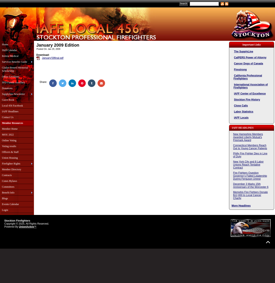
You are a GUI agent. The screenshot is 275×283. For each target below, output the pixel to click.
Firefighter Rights (11, 163)
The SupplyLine (243, 51)
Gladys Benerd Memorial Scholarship (15, 69)
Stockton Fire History (247, 99)
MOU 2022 (8, 134)
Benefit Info (8, 192)
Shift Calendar (9, 50)
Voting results (9, 146)
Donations (7, 88)
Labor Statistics (243, 111)
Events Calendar (10, 204)
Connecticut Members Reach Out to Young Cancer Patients (250, 147)
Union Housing (10, 157)
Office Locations (10, 76)
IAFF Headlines (10, 111)
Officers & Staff (10, 152)
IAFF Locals (241, 117)
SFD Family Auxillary (13, 82)
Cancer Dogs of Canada (248, 63)
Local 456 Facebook (12, 105)
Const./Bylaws (9, 181)
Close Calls (241, 105)
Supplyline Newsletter (13, 94)
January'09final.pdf (52, 57)
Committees (8, 186)
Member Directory (11, 169)
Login (5, 209)
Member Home (10, 128)
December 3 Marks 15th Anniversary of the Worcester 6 (251, 186)
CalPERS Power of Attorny (250, 57)
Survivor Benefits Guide (14, 61)
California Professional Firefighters (248, 77)
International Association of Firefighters (251, 86)
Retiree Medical (10, 56)
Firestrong (240, 69)
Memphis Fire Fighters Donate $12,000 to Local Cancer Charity (250, 195)
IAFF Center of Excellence (250, 93)
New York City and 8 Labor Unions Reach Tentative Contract (248, 164)
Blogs (5, 198)
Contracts (7, 175)
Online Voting (9, 140)
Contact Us (8, 117)
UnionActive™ (28, 226)
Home (5, 44)
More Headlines (241, 205)
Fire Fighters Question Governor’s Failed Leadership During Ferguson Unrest (250, 175)
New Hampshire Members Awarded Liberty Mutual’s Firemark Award (248, 137)
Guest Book (8, 99)
